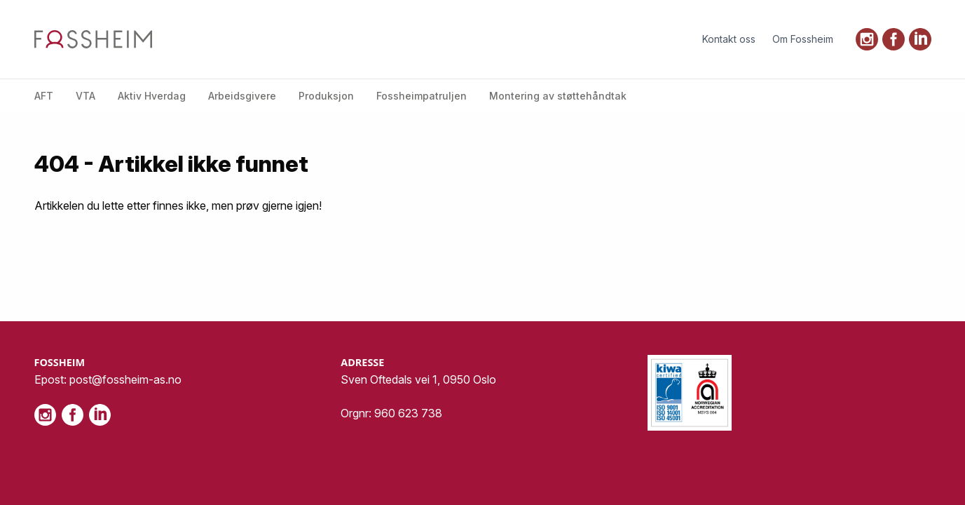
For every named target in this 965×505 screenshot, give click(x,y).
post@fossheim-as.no (125, 379)
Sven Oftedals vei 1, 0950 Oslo (418, 379)
